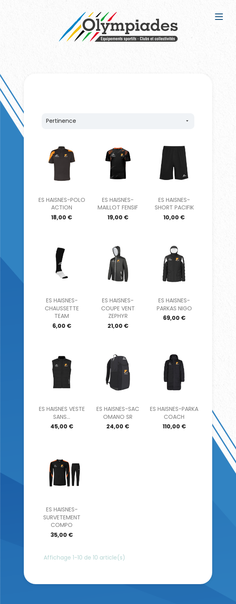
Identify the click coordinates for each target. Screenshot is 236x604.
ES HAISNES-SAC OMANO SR (117, 413)
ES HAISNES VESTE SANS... (62, 413)
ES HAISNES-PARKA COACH (174, 413)
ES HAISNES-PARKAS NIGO (174, 304)
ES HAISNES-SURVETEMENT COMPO (62, 517)
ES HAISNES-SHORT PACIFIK (174, 204)
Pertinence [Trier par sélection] (118, 121)
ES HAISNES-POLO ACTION (61, 204)
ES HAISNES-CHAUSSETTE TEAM (62, 308)
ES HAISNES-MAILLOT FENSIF (118, 204)
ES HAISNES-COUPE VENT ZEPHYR (118, 308)
